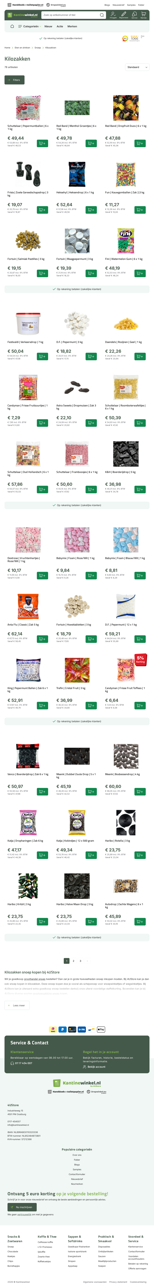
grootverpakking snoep (46, 993)
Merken (72, 26)
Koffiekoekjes (44, 1261)
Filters (16, 79)
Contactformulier (77, 1174)
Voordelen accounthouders (136, 1257)
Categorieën (30, 26)
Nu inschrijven (24, 1207)
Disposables (104, 1246)
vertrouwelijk (24, 1214)
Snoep (38, 47)
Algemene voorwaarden (95, 1282)
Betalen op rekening (138, 1263)
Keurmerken (77, 1184)
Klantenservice (22, 1051)
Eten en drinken (22, 47)
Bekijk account (96, 1067)
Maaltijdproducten (107, 1261)
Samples (131, 5)
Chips (10, 1261)
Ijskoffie (41, 1251)
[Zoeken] (102, 15)
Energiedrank (74, 1256)
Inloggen (113, 18)
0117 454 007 (23, 1063)
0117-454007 (14, 1121)
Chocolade (13, 1251)
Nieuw (48, 26)
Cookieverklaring (138, 1282)
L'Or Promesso (45, 1247)
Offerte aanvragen (137, 1268)
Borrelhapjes (14, 1266)
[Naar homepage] (12, 26)
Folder (141, 5)
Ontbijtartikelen (105, 1251)
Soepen (102, 1266)
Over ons (76, 1155)
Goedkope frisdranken (79, 1246)
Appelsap (72, 1266)
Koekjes (11, 1256)
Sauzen (102, 1256)
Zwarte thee (44, 1256)
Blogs (107, 5)
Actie (60, 26)
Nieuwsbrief (118, 5)
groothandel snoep (34, 979)
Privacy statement (118, 1282)
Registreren (123, 18)
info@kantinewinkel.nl (18, 1125)
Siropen (71, 1261)
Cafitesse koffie (45, 1242)
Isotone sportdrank (77, 1251)
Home (7, 47)
